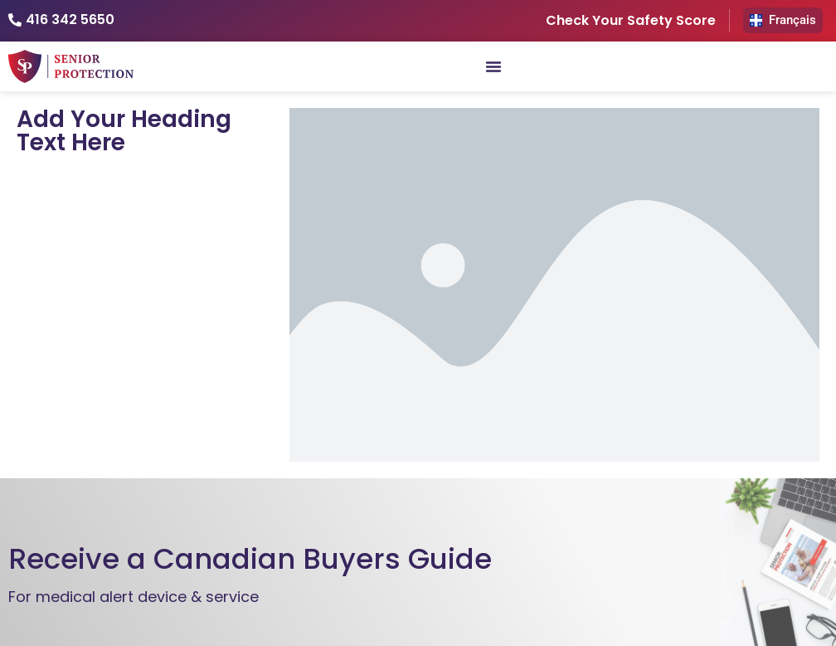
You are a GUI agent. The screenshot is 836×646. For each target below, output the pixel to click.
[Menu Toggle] (493, 66)
